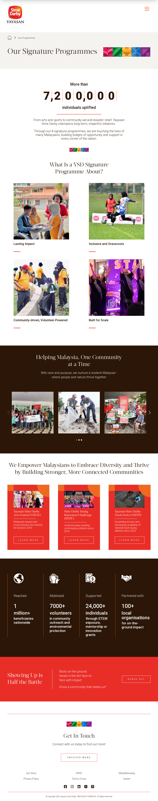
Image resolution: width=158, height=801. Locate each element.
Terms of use (79, 778)
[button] (150, 412)
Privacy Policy (31, 778)
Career (126, 778)
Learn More (28, 540)
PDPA (79, 773)
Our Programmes (26, 38)
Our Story (31, 773)
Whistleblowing (127, 773)
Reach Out (136, 679)
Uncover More (79, 757)
